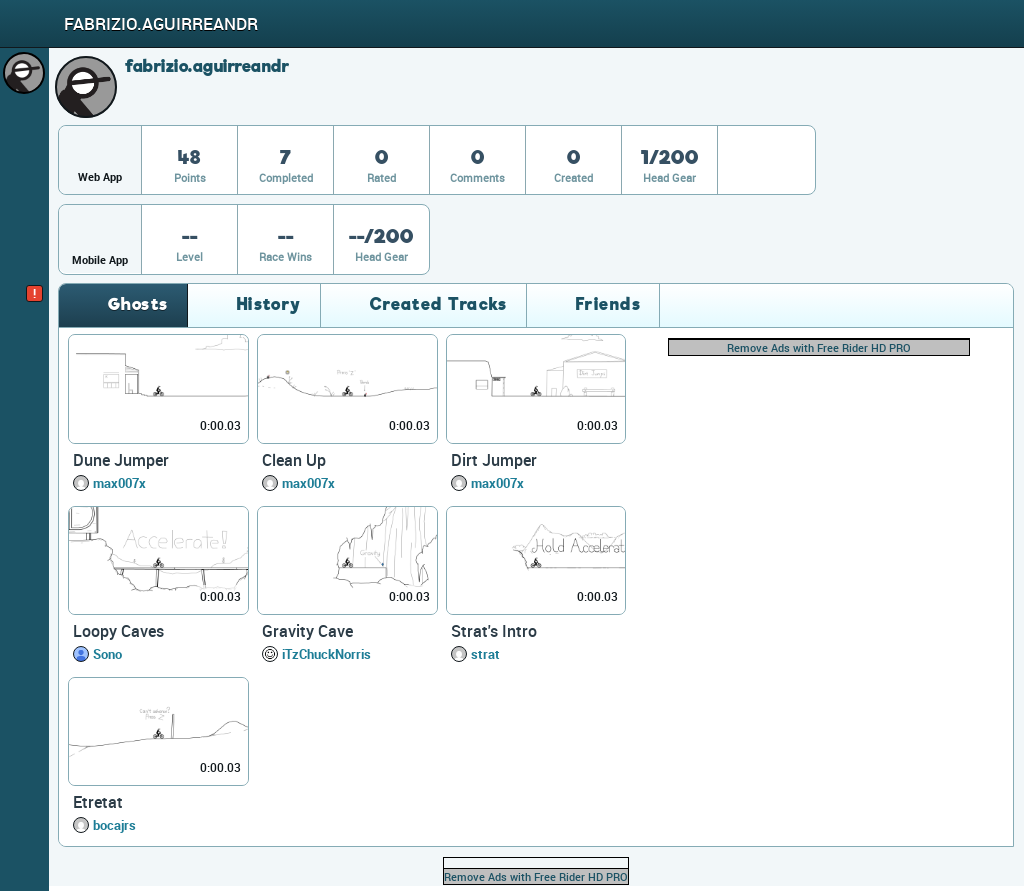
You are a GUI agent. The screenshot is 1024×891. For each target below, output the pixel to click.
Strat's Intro (494, 631)
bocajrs (114, 825)
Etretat (98, 802)
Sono (107, 654)
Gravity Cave (307, 631)
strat (485, 654)
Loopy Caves (118, 631)
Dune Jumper (121, 460)
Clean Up (294, 460)
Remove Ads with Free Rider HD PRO (819, 347)
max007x (119, 483)
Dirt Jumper (494, 460)
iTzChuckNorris (326, 654)
